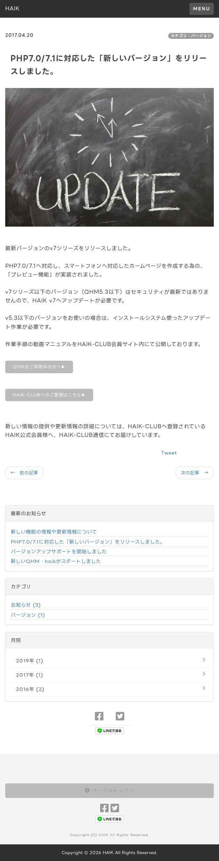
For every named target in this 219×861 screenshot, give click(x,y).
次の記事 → (195, 472)
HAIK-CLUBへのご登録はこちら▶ (49, 395)
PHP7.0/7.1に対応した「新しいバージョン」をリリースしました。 (88, 541)
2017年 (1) (29, 674)
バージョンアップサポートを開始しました (59, 551)
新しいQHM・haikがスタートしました (56, 561)
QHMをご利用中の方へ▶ (39, 366)
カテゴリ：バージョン (191, 36)
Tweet (169, 452)
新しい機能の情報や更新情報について (54, 531)
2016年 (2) (30, 689)
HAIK (12, 8)
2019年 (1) (29, 660)
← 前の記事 (24, 472)
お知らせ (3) (26, 604)
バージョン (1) (28, 614)
